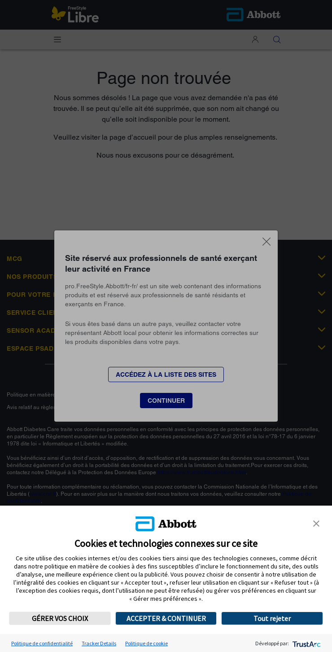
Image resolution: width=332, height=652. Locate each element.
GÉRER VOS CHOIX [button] (60, 618)
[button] (316, 522)
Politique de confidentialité (42, 643)
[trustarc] (306, 643)
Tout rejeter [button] (272, 618)
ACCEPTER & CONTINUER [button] (166, 618)
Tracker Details (99, 643)
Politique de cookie (146, 643)
